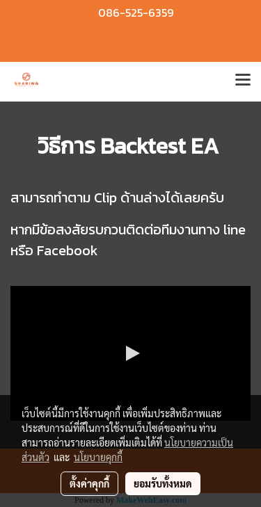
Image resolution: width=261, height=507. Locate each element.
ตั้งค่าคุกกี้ (89, 483)
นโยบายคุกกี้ (98, 457)
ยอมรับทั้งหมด (163, 483)
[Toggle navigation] (243, 81)
